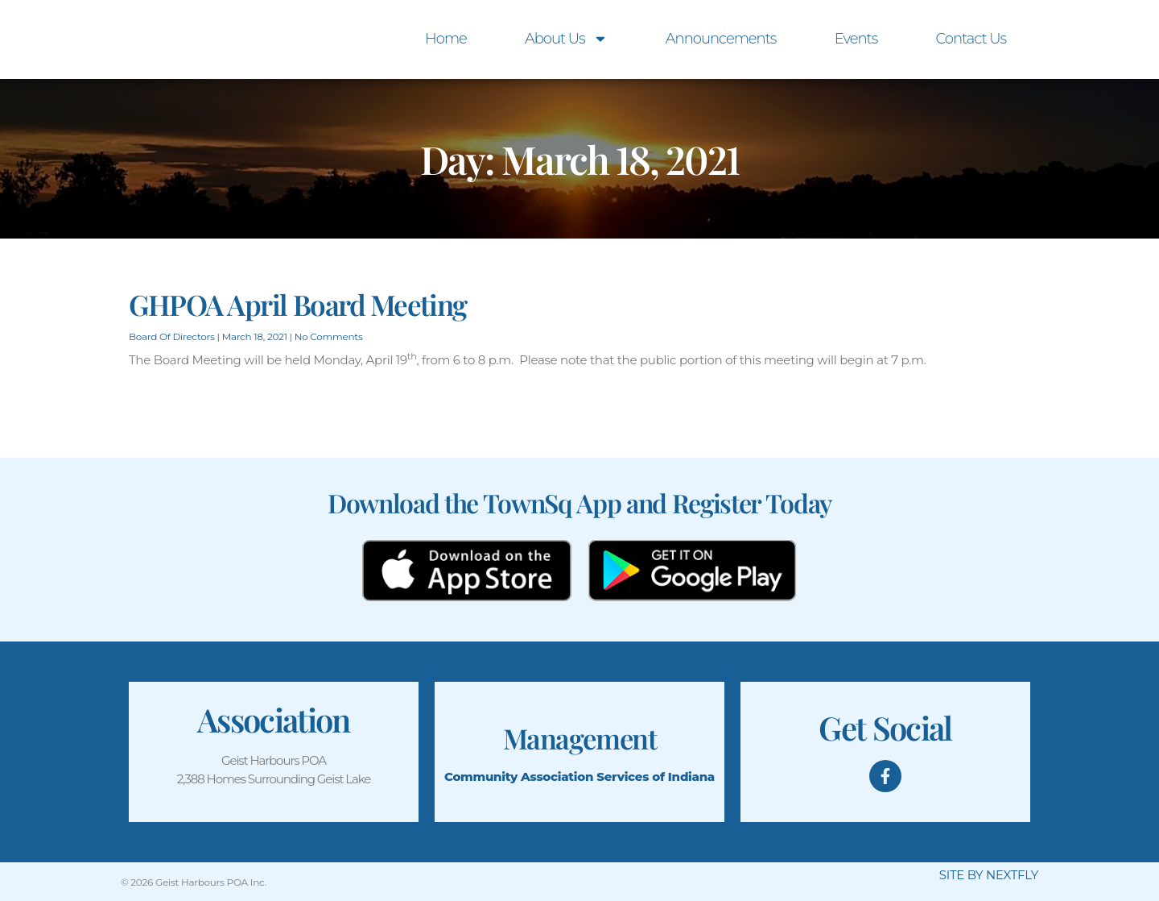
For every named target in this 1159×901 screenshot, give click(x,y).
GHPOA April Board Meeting (298, 304)
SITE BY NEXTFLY (988, 874)
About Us (566, 38)
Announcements (721, 39)
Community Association (518, 776)
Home (446, 39)
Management (579, 736)
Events (856, 39)
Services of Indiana (655, 776)
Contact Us (970, 39)
